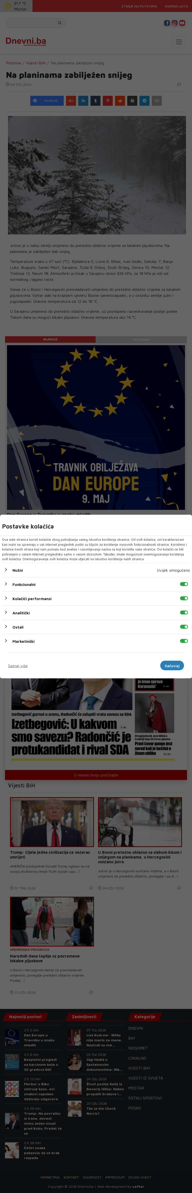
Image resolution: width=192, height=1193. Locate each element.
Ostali (18, 627)
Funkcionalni (24, 584)
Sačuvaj (172, 665)
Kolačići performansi (32, 598)
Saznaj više (18, 665)
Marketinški (23, 641)
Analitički (21, 612)
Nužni (17, 570)
